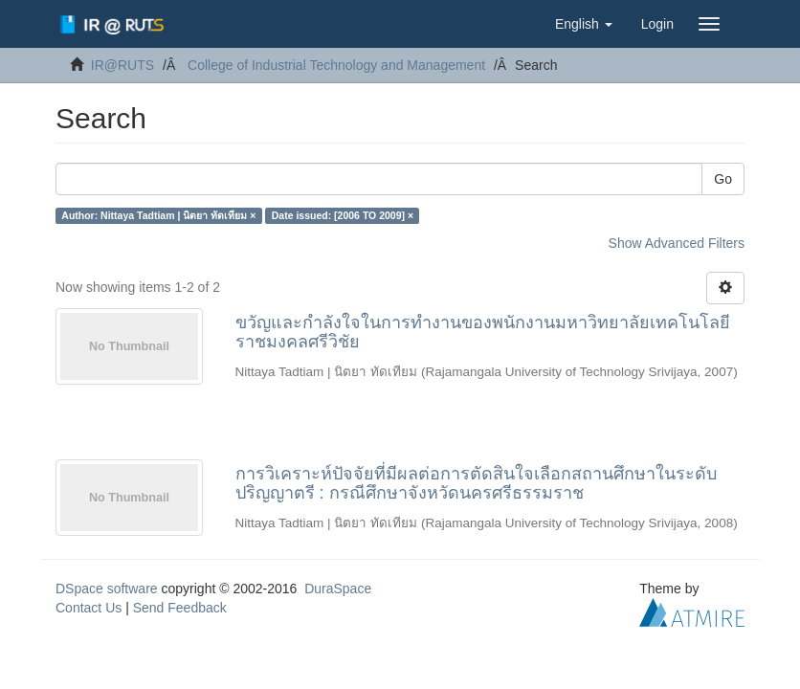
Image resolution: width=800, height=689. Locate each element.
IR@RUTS (122, 65)
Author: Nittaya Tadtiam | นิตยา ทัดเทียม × (158, 215)
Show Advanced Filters (676, 243)
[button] (584, 24)
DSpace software (107, 588)
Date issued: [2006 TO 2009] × (342, 215)
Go (723, 179)
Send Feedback (180, 607)
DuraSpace (337, 588)
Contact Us (89, 607)
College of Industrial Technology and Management (336, 65)
